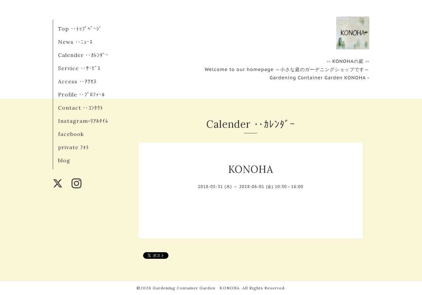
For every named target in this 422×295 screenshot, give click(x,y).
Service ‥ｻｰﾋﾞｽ (79, 68)
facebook (71, 134)
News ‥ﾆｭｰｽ (75, 42)
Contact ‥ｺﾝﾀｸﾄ (80, 107)
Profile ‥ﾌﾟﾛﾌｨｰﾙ (81, 94)
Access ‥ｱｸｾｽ (77, 81)
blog (64, 160)
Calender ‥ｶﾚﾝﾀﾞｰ (83, 55)
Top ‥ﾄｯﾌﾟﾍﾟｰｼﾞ (80, 28)
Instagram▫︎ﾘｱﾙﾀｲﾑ (83, 121)
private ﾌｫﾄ (73, 147)
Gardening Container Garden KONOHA (196, 287)
